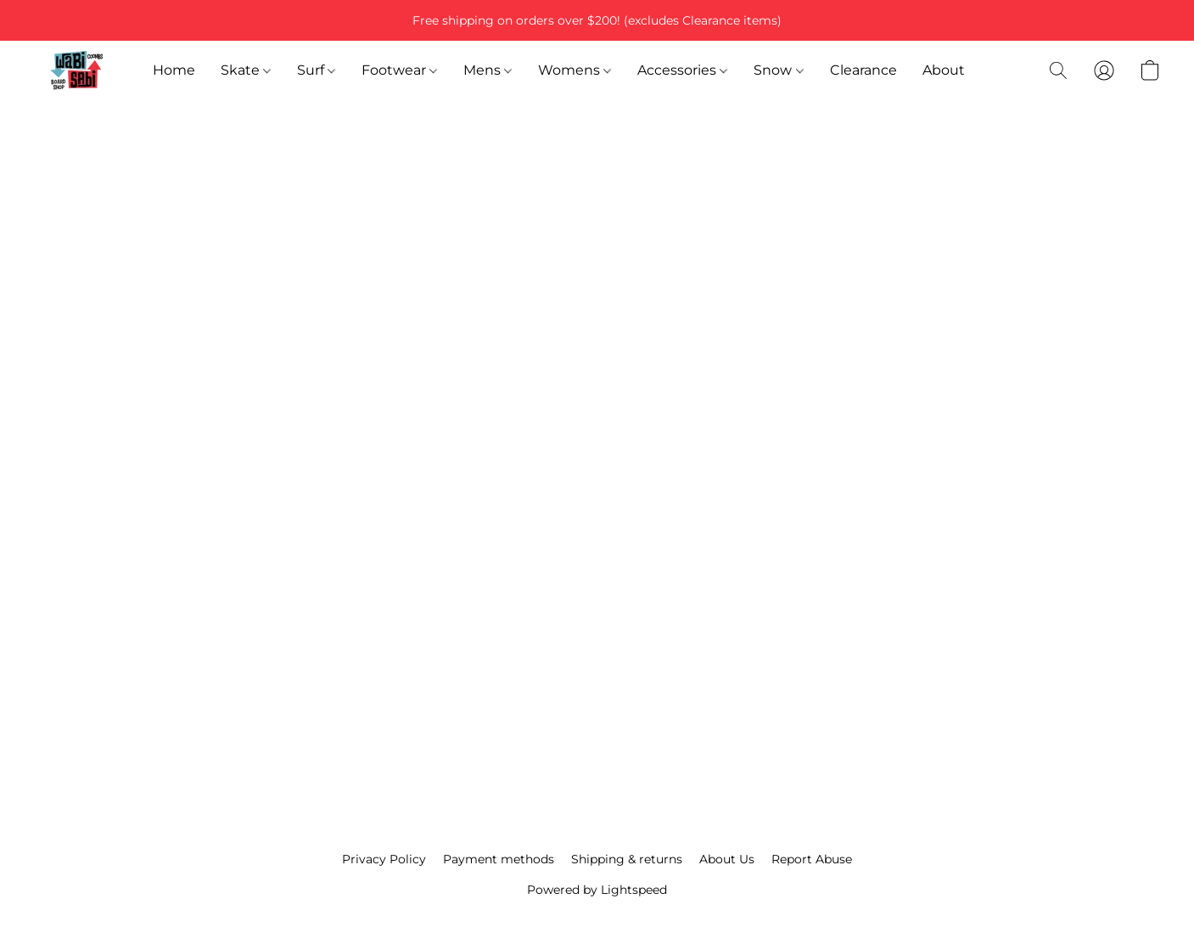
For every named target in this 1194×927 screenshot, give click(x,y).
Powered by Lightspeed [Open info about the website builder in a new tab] (597, 889)
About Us (726, 859)
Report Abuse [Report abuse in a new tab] (811, 859)
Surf (316, 70)
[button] (76, 70)
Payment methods (498, 859)
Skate (246, 70)
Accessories (682, 70)
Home (174, 70)
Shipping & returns (626, 859)
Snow (778, 70)
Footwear (399, 70)
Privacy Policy (384, 859)
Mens (487, 70)
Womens (574, 70)
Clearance (863, 70)
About (943, 70)
